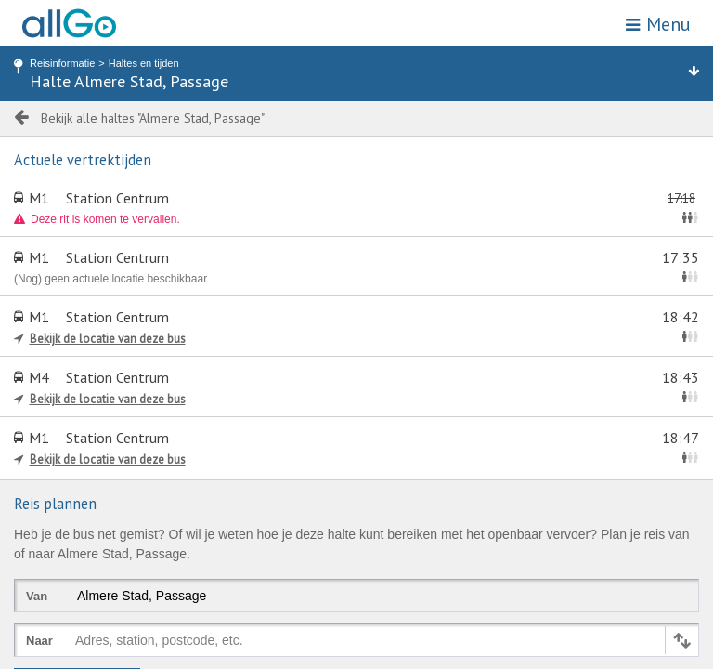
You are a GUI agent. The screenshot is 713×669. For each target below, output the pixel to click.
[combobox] (79, 644)
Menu (658, 24)
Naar (39, 641)
